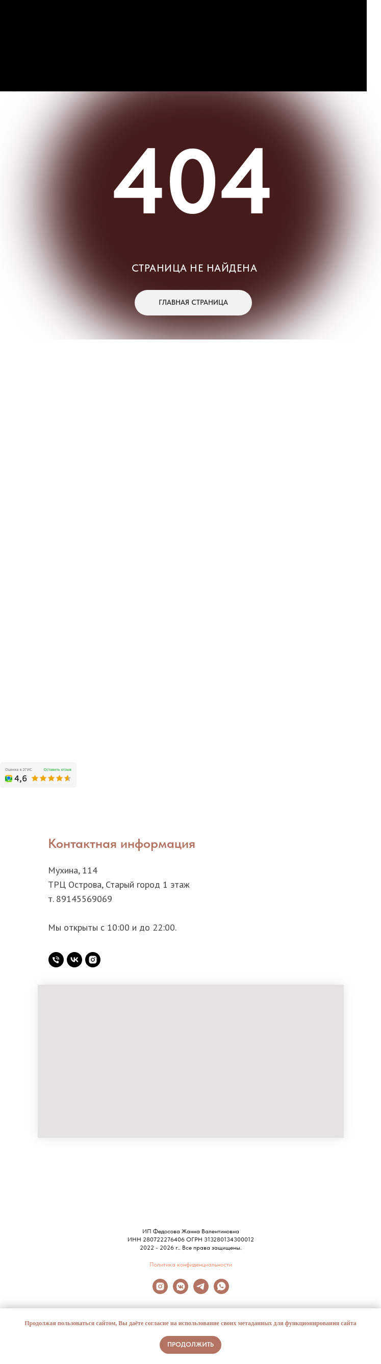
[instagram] (92, 959)
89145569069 (84, 899)
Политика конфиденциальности (190, 1264)
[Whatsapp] (221, 1291)
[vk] (74, 959)
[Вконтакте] (180, 1291)
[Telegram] (201, 1291)
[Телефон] (56, 959)
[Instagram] (160, 1291)
